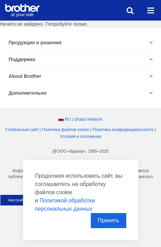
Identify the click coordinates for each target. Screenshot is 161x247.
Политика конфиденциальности (123, 129)
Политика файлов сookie (65, 129)
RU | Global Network (84, 119)
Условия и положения (80, 136)
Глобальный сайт (21, 129)
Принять (108, 220)
